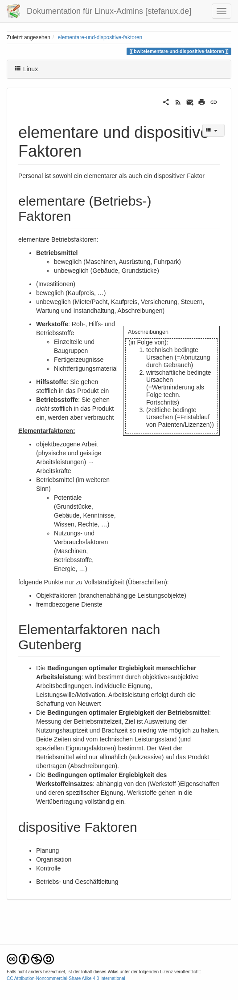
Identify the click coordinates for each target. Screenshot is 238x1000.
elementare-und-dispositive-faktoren (99, 37)
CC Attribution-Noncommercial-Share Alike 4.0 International (66, 978)
